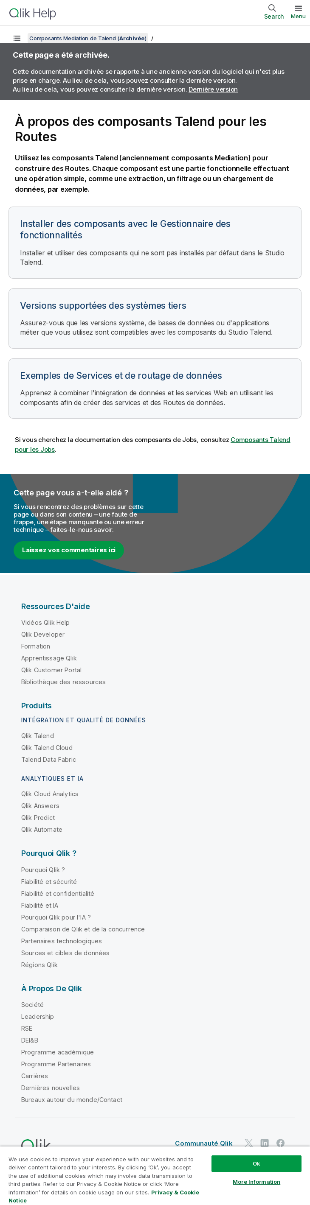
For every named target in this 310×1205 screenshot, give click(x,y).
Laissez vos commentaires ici (69, 550)
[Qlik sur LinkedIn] (264, 1142)
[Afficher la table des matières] (17, 38)
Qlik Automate (41, 829)
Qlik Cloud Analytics (50, 793)
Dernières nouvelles (50, 1087)
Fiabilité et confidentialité (57, 893)
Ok (256, 1163)
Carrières (34, 1075)
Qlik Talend (37, 735)
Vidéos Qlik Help (45, 622)
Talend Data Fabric (48, 759)
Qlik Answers (40, 805)
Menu (298, 16)
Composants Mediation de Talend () (88, 38)
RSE (26, 1028)
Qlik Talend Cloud (47, 747)
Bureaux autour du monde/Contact (71, 1099)
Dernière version (213, 89)
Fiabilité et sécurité (49, 881)
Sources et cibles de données (65, 952)
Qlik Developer (43, 634)
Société (32, 1004)
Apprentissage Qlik (49, 658)
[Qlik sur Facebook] (280, 1142)
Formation (35, 646)
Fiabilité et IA (39, 905)
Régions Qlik (39, 964)
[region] (155, 1175)
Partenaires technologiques (61, 941)
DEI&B (29, 1040)
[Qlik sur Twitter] (248, 1142)
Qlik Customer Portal (51, 670)
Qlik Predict (38, 817)
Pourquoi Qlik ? (43, 869)
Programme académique (57, 1052)
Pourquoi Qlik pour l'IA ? (56, 917)
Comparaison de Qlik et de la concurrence (83, 929)
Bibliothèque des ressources (63, 681)
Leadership (37, 1016)
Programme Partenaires (56, 1064)
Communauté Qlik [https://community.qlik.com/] (203, 1143)
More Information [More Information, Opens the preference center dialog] (256, 1181)
